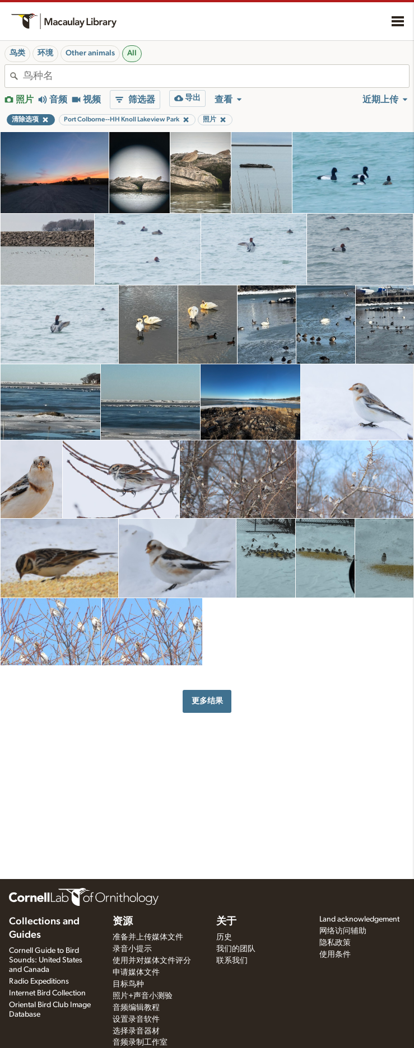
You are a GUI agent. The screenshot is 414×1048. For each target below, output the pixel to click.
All (132, 53)
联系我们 (232, 961)
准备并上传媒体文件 (148, 937)
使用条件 (335, 954)
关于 (226, 922)
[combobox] (216, 76)
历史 (224, 937)
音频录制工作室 (140, 1042)
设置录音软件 (136, 1019)
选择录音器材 (136, 1031)
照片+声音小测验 (143, 996)
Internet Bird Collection (47, 993)
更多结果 (207, 701)
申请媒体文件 (136, 972)
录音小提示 (132, 949)
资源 (123, 922)
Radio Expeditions (39, 981)
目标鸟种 (128, 984)
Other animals (90, 53)
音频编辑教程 (136, 1008)
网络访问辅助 (342, 931)
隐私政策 (335, 943)
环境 (45, 53)
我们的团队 (235, 949)
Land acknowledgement (359, 919)
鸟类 (17, 53)
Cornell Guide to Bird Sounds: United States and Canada (45, 960)
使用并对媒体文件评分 (152, 961)
